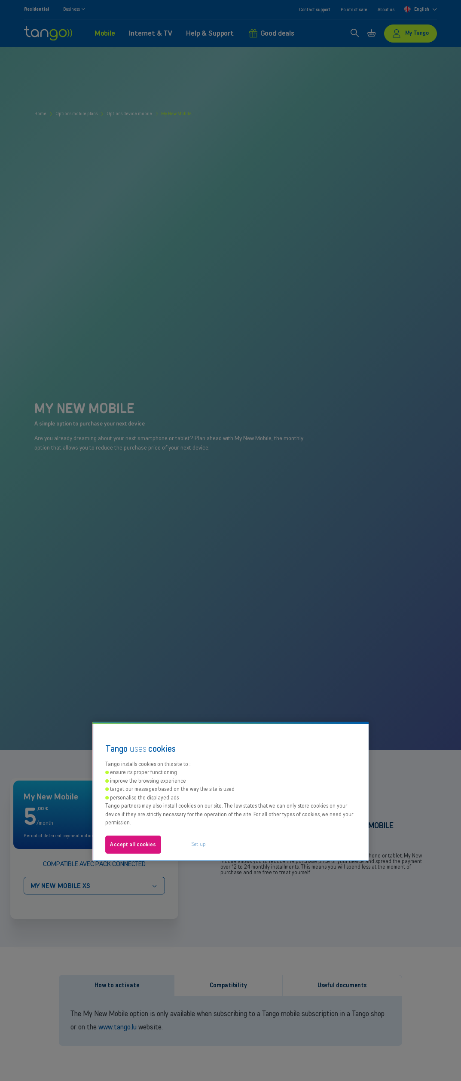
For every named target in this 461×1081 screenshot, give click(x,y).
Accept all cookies (133, 844)
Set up (198, 844)
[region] (230, 791)
